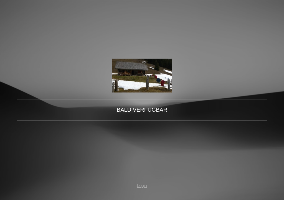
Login (142, 185)
